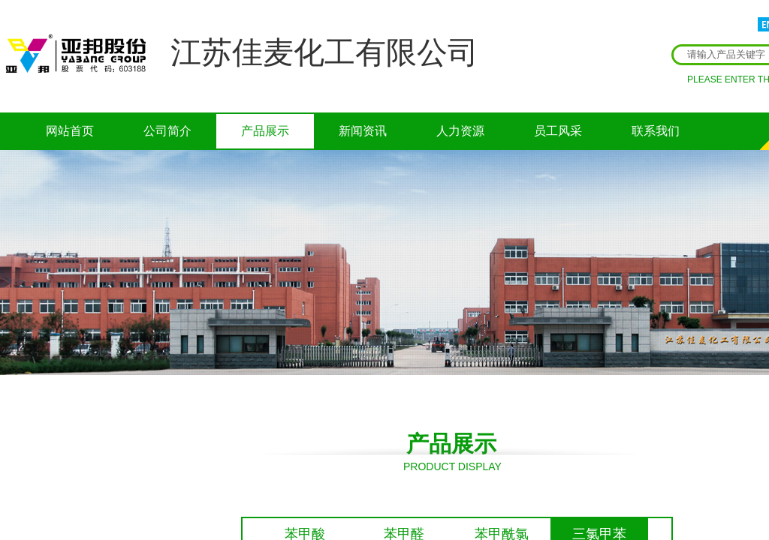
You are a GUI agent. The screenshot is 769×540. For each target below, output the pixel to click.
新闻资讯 (363, 130)
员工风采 (558, 130)
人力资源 (460, 130)
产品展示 (265, 130)
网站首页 (70, 130)
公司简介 (167, 130)
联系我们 (656, 130)
